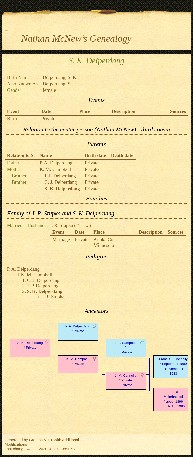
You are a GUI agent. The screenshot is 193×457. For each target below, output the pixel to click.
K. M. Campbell (55, 169)
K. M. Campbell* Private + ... (77, 364)
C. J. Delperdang (60, 182)
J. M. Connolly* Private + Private (125, 380)
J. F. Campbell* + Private (125, 347)
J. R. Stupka (61, 225)
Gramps (36, 440)
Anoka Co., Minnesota (104, 242)
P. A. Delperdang (56, 162)
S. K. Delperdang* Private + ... (30, 347)
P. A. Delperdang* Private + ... (77, 331)
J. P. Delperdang (60, 175)
